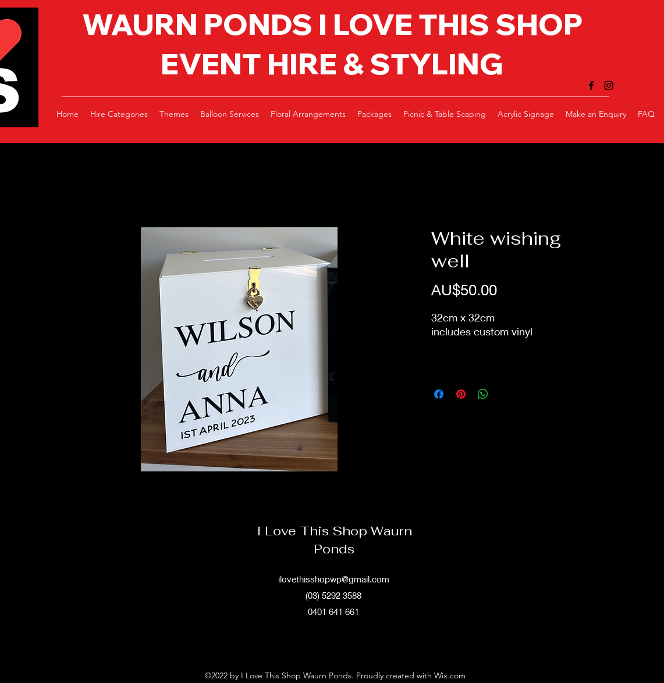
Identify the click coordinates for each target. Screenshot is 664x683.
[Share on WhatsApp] (483, 394)
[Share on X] (505, 394)
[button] (119, 114)
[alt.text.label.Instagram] (609, 85)
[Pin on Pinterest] (461, 394)
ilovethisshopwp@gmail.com (333, 579)
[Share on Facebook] (439, 394)
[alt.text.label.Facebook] (591, 85)
